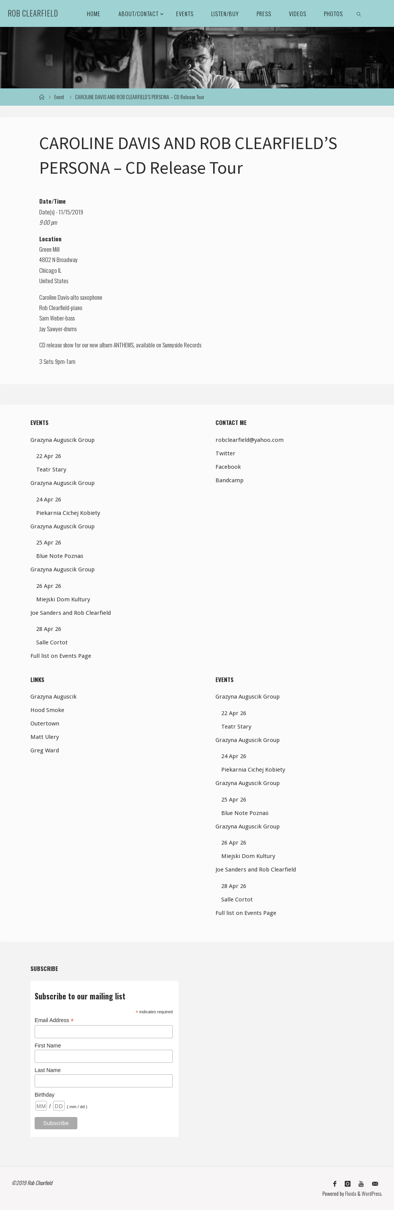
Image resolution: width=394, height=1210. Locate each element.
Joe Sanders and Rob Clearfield (70, 612)
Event (59, 97)
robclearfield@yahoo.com (249, 440)
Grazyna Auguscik (53, 696)
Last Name (48, 1070)
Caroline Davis (54, 297)
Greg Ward (44, 750)
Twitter (225, 453)
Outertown (44, 723)
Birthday (44, 1095)
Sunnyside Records (181, 344)
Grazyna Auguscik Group (62, 440)
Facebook (228, 466)
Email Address (54, 1020)
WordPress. (371, 1193)
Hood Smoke (47, 710)
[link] (359, 13)
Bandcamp (229, 480)
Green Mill (49, 249)
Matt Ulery (44, 737)
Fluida (350, 1193)
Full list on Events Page (60, 655)
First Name (48, 1045)
